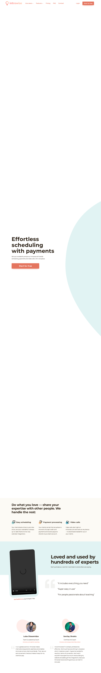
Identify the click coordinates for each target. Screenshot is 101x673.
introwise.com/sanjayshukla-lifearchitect (69, 642)
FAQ (54, 3)
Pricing (48, 3)
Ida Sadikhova (18, 599)
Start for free (88, 3)
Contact (61, 3)
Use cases (29, 3)
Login (78, 3)
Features (39, 3)
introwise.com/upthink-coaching (31, 642)
